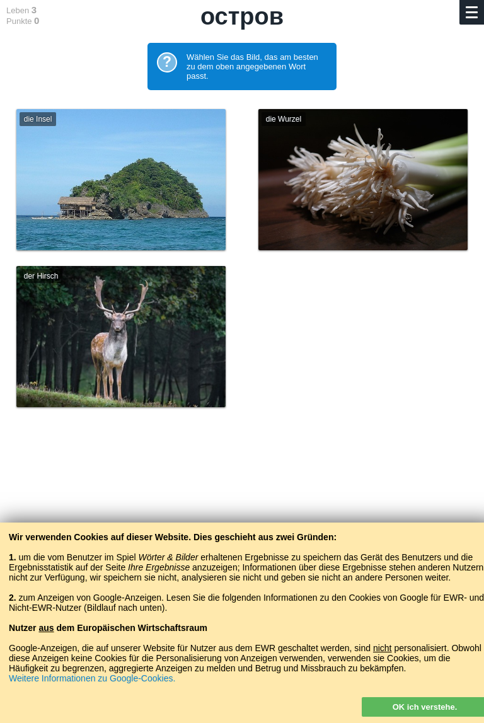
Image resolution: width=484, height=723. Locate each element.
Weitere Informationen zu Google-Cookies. (92, 678)
